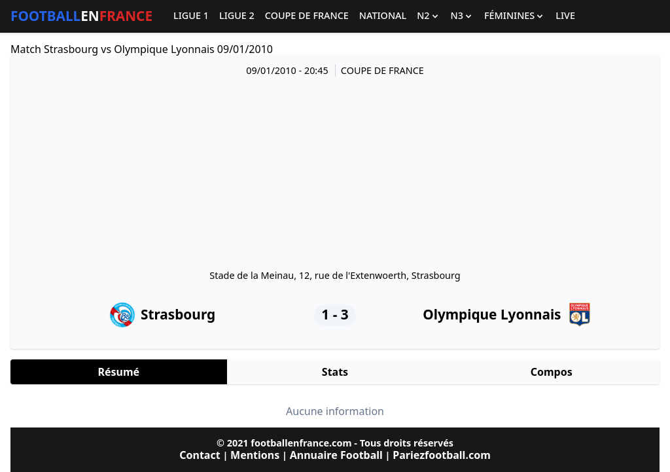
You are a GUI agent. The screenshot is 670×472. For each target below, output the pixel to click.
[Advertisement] (335, 172)
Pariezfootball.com (441, 455)
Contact (199, 455)
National (382, 16)
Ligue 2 (237, 16)
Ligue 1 (191, 16)
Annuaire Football (336, 455)
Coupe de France (307, 16)
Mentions (254, 455)
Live (565, 16)
